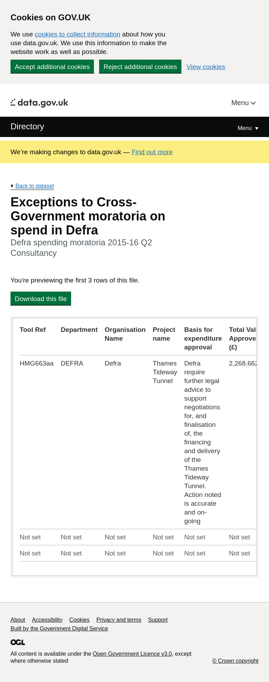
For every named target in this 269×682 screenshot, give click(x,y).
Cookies (79, 620)
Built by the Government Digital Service (59, 629)
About (18, 620)
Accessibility (47, 620)
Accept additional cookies (52, 66)
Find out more (152, 152)
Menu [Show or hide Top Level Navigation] (245, 128)
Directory (27, 126)
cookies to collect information (77, 34)
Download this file (41, 298)
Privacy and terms (118, 620)
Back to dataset (34, 186)
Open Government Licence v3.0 (132, 654)
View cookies (206, 66)
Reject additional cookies (140, 66)
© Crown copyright (235, 661)
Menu (241, 103)
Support (158, 620)
